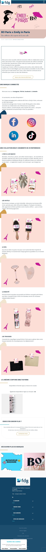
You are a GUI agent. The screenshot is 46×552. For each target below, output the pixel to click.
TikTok (22, 91)
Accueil (2, 39)
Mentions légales (23, 530)
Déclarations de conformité (23, 536)
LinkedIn (34, 91)
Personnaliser (13, 548)
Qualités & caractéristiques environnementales (23, 538)
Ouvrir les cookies (23, 528)
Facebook (28, 91)
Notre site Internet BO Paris (23, 77)
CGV (23, 533)
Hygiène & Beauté (8, 39)
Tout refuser (5, 548)
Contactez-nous (23, 433)
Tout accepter (22, 548)
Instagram (16, 91)
